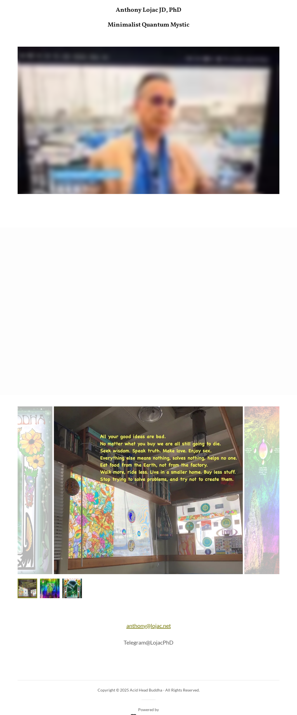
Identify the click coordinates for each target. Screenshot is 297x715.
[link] (148, 24)
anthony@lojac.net (148, 625)
